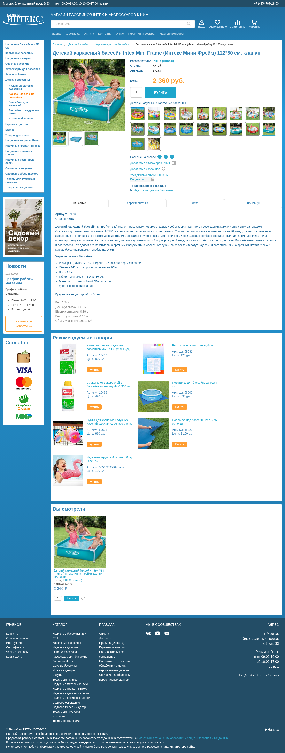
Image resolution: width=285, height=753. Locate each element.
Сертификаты (15, 647)
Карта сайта (14, 656)
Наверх (272, 729)
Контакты (105, 33)
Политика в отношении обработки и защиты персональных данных (114, 665)
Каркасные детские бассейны (21, 95)
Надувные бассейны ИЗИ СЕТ (22, 46)
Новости (15, 266)
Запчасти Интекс (16, 74)
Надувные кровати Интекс (22, 145)
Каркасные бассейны (19, 53)
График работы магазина (19, 281)
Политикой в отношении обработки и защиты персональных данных (183, 738)
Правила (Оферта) (111, 643)
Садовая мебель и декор (21, 173)
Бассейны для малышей (18, 103)
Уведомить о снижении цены (149, 175)
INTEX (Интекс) (163, 61)
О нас (120, 33)
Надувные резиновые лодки (19, 161)
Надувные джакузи (18, 58)
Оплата (89, 33)
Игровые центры (16, 124)
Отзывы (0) (253, 203)
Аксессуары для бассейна (22, 69)
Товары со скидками (19, 187)
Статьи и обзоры (17, 638)
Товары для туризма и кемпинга (20, 180)
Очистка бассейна (17, 63)
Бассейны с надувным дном (24, 112)
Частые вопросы (172, 33)
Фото (195, 203)
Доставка (72, 33)
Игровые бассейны (21, 118)
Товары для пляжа (17, 135)
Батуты (10, 129)
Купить (160, 92)
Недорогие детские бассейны (153, 190)
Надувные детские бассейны (21, 87)
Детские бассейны (17, 79)
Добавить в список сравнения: (150, 163)
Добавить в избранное (145, 169)
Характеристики (137, 203)
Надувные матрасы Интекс (23, 140)
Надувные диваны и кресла (18, 152)
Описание (79, 203)
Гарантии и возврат (142, 33)
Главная (56, 33)
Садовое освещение (18, 168)
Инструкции (14, 643)
